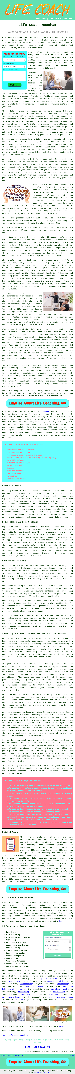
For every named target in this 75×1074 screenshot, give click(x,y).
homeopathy (54, 994)
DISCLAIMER (68, 19)
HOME (38, 19)
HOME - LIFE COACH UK (37, 1047)
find (10, 903)
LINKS (44, 19)
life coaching (66, 916)
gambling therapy (34, 987)
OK (48, 1073)
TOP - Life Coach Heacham (15, 1035)
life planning (27, 845)
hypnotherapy (15, 981)
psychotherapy (26, 984)
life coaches (26, 101)
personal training (56, 981)
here (61, 921)
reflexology (59, 992)
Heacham (45, 411)
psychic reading (49, 979)
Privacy (71, 1055)
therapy (19, 1000)
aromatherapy (63, 984)
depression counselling (61, 997)
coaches (30, 150)
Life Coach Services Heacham (23, 926)
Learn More (39, 1073)
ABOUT (51, 19)
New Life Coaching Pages (16, 1055)
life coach (50, 68)
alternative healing (12, 997)
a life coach (62, 976)
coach (10, 178)
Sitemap (3, 1055)
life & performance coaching (19, 855)
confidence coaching (56, 566)
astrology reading (60, 989)
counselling (23, 992)
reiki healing (27, 994)
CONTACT (58, 19)
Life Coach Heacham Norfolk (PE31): (21, 37)
